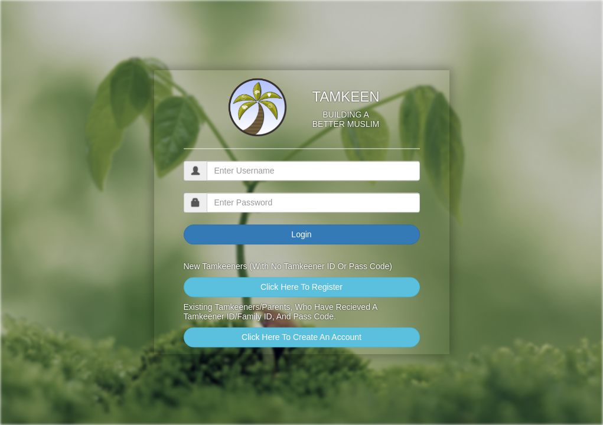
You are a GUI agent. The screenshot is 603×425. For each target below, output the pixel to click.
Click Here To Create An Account (301, 337)
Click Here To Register (301, 287)
